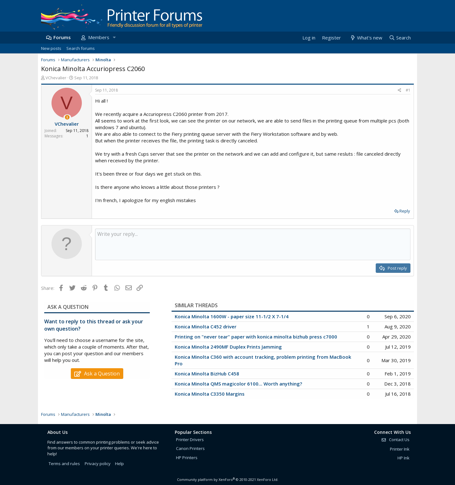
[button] (114, 37)
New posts (51, 48)
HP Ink (403, 458)
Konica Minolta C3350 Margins (210, 394)
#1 (408, 90)
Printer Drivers (190, 439)
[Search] (399, 38)
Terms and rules (64, 463)
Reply (404, 211)
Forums (62, 37)
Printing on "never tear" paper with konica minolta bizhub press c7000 (256, 336)
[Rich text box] (252, 244)
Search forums (80, 48)
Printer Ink (400, 449)
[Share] (399, 90)
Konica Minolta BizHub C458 (207, 373)
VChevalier (56, 78)
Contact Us (395, 439)
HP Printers (186, 457)
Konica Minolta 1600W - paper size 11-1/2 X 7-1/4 (231, 316)
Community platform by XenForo (227, 479)
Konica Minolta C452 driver (205, 326)
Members (98, 37)
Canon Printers (190, 448)
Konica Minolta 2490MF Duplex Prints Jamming (228, 347)
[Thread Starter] (67, 117)
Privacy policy (98, 463)
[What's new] (365, 38)
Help (119, 463)
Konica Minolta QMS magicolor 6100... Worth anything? (238, 383)
